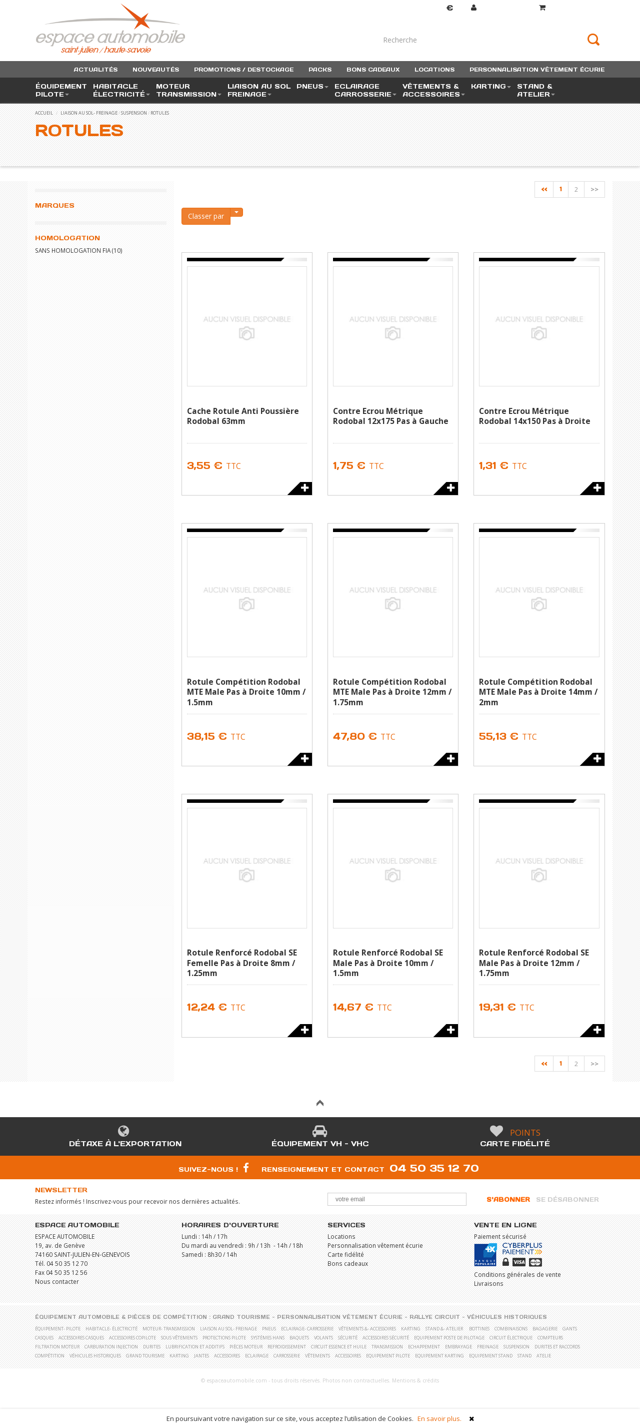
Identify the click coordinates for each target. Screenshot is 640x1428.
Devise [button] (440, 8)
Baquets (299, 1337)
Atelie (543, 1355)
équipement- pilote (57, 1328)
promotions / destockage (244, 69)
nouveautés (155, 69)
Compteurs (550, 1337)
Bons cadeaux (348, 1263)
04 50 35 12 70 (434, 1168)
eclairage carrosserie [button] (365, 90)
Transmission (387, 1346)
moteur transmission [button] (189, 90)
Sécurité (348, 1337)
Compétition (49, 1355)
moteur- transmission (168, 1328)
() (572, 8)
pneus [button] (312, 86)
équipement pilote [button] (61, 90)
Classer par (206, 216)
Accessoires (227, 1355)
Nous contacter (57, 1281)
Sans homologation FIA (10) (78, 250)
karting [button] (491, 86)
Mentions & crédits (415, 1380)
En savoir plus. (440, 1418)
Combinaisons (511, 1328)
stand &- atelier (444, 1328)
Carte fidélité (515, 1143)
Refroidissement (287, 1346)
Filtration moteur (57, 1346)
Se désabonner (567, 1199)
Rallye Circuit (435, 1317)
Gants (569, 1328)
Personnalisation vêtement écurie (375, 1245)
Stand (525, 1355)
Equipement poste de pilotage (449, 1337)
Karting (179, 1355)
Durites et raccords (557, 1346)
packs (320, 69)
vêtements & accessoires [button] (433, 90)
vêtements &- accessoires (367, 1328)
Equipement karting (439, 1355)
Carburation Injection (111, 1346)
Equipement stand (490, 1355)
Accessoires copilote (132, 1337)
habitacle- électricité (112, 1328)
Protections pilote (224, 1337)
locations (434, 69)
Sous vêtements (179, 1337)
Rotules (159, 113)
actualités (96, 69)
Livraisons (489, 1283)
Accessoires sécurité (385, 1337)
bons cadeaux (373, 69)
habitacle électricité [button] (121, 90)
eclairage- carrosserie (307, 1328)
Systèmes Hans (267, 1337)
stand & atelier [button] (536, 90)
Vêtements (317, 1355)
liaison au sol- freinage (89, 113)
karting (410, 1328)
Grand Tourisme (241, 1317)
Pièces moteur (246, 1346)
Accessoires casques (81, 1337)
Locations (342, 1236)
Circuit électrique (511, 1337)
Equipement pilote (388, 1355)
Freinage (487, 1346)
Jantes (201, 1355)
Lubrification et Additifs (195, 1346)
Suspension (134, 113)
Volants (323, 1337)
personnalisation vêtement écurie (537, 69)
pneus (269, 1328)
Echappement (424, 1346)
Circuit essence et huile (338, 1346)
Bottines (479, 1328)
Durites (151, 1346)
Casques (44, 1337)
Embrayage (458, 1346)
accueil (44, 113)
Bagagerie (545, 1328)
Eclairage (256, 1355)
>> (594, 189)
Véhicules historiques (507, 1317)
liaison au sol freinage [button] (259, 90)
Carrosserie (287, 1355)
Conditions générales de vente (517, 1274)
